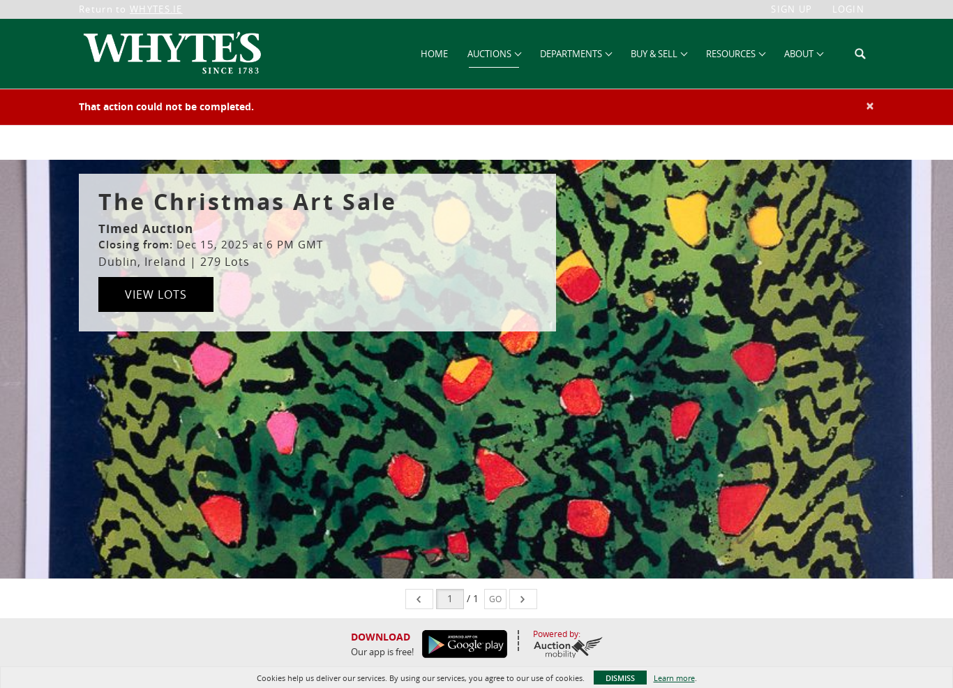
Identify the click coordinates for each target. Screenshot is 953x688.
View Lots (156, 294)
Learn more (674, 678)
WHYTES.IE (156, 9)
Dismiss (620, 678)
